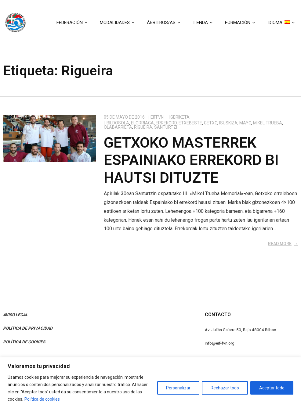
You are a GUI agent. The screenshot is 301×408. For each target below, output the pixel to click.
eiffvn (157, 117)
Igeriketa (179, 117)
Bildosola (118, 122)
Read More (280, 243)
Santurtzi (165, 127)
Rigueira (143, 127)
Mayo (245, 122)
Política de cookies (42, 399)
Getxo (210, 122)
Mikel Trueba (267, 122)
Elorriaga (142, 122)
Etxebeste (190, 122)
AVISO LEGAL (15, 314)
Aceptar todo (272, 387)
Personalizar (178, 387)
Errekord (166, 122)
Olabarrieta (118, 127)
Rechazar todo (225, 387)
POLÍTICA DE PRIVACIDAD (28, 328)
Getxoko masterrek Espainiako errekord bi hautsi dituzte (191, 160)
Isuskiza (228, 122)
